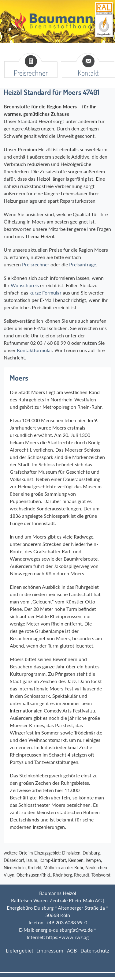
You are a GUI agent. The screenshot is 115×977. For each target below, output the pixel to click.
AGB (72, 950)
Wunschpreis (25, 285)
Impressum (50, 950)
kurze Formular (44, 292)
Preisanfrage (82, 264)
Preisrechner (35, 264)
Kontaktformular (34, 350)
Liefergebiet (19, 950)
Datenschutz (94, 950)
